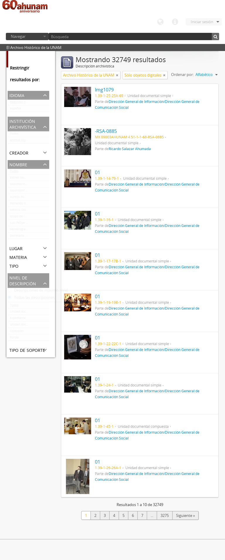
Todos (14, 135)
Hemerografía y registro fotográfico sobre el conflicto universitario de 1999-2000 (29, 230)
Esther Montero (21, 179)
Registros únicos (21, 103)
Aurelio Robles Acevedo (26, 198)
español (15, 110)
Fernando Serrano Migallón (29, 205)
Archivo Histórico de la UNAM (29, 141)
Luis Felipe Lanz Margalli (27, 224)
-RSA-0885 (106, 131)
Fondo (14, 339)
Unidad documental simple (29, 313)
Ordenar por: (182, 74)
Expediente (18, 319)
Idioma (160, 22)
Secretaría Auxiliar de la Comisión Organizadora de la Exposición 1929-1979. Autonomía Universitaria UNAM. (29, 237)
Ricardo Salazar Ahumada (130, 148)
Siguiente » (185, 515)
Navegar (18, 36)
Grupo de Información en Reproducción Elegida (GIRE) (29, 217)
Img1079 (104, 89)
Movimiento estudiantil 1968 (29, 185)
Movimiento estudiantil (26, 192)
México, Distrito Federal (26, 211)
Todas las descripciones (31, 298)
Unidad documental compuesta (29, 326)
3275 (165, 515)
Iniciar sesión (202, 21)
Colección (16, 332)
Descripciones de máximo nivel (38, 291)
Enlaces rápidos (175, 22)
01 (97, 172)
